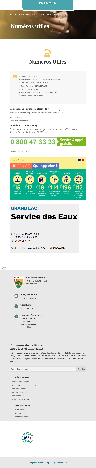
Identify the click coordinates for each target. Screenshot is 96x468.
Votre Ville (24, 14)
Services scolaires (19, 388)
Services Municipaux (41, 14)
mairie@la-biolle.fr (28, 298)
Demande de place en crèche (24, 385)
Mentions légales (22, 417)
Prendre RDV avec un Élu (22, 392)
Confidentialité (21, 413)
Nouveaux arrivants (20, 399)
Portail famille (18, 395)
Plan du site (20, 410)
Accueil (13, 14)
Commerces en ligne (20, 381)
